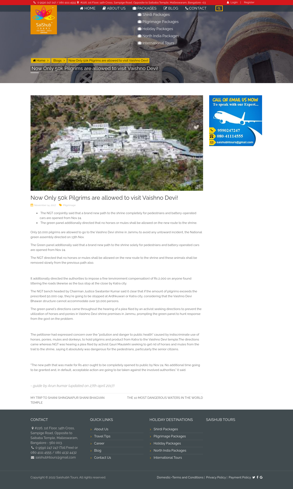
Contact (198, 11)
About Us (130, 11)
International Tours (168, 458)
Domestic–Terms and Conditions (180, 477)
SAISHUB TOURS (220, 419)
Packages (155, 11)
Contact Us (102, 458)
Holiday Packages (167, 443)
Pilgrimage (69, 205)
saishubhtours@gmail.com (55, 457)
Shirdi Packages (166, 429)
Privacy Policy (216, 477)
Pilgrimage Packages (170, 436)
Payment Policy (240, 477)
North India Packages (170, 450)
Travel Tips (102, 436)
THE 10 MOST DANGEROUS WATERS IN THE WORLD (165, 398)
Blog (177, 11)
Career (99, 443)
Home (108, 11)
